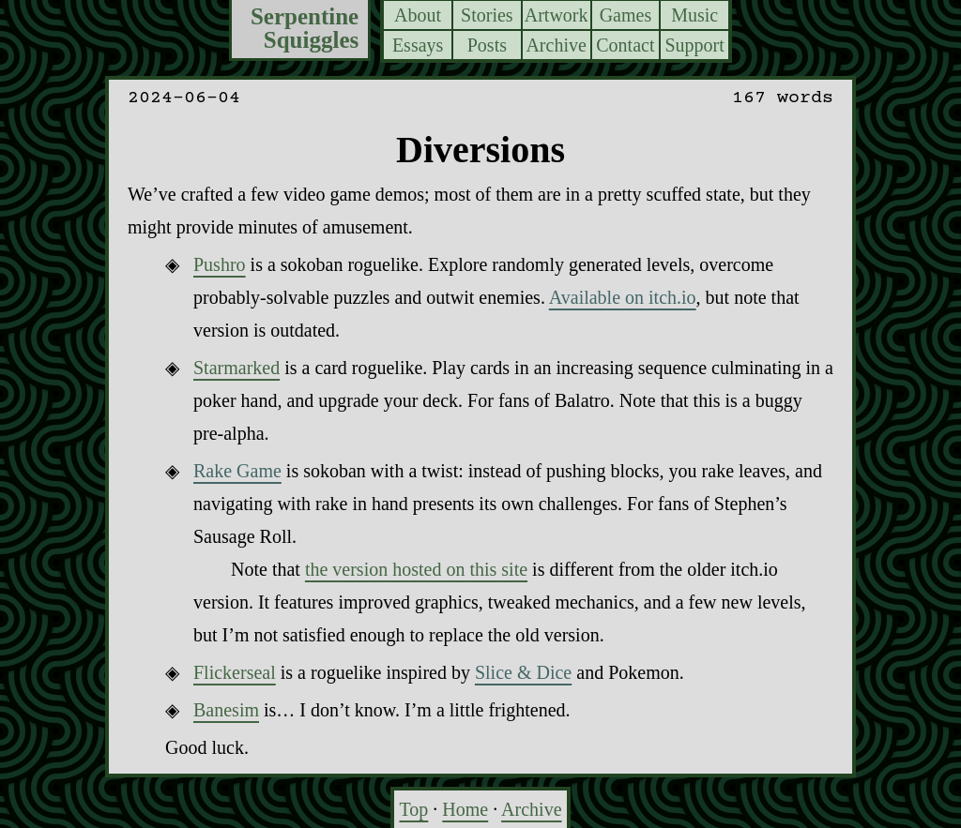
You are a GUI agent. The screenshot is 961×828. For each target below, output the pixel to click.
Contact (625, 45)
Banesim (226, 710)
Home (465, 809)
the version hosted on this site (416, 569)
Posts (487, 45)
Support (694, 45)
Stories (487, 15)
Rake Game (237, 470)
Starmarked (236, 367)
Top (413, 809)
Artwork (556, 15)
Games (626, 15)
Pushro (219, 264)
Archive (556, 45)
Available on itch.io (622, 297)
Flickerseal (234, 672)
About (417, 15)
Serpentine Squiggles (304, 29)
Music (694, 15)
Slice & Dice (523, 672)
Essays (417, 45)
